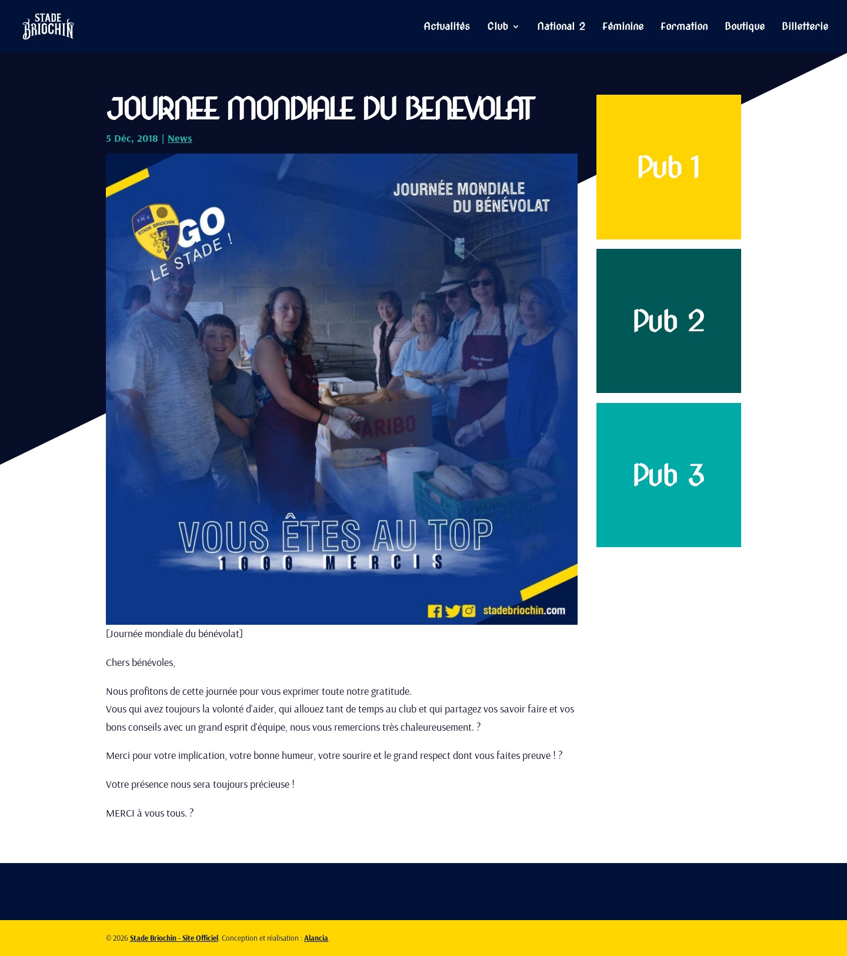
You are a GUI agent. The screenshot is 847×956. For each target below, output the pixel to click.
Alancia (316, 937)
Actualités (447, 27)
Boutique (745, 27)
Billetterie (805, 27)
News (180, 138)
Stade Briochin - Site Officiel (174, 937)
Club (497, 27)
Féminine (622, 27)
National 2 (561, 27)
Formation (684, 27)
